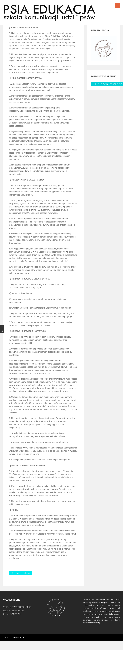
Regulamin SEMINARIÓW (13, 611)
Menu (117, 5)
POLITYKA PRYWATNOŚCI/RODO (17, 607)
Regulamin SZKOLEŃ (12, 614)
